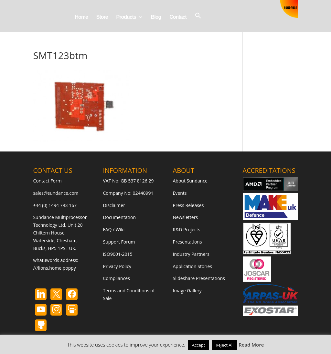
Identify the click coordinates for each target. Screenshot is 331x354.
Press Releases (188, 205)
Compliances (116, 278)
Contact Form (47, 181)
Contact (178, 17)
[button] (198, 22)
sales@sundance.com (55, 193)
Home (81, 17)
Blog (156, 17)
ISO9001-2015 (117, 254)
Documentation (119, 217)
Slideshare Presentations (199, 278)
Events (180, 193)
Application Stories (192, 266)
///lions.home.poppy (54, 268)
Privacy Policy (117, 266)
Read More (251, 344)
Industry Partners (191, 254)
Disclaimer (114, 205)
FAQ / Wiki (113, 229)
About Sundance (190, 181)
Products (126, 17)
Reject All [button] (224, 345)
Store (102, 17)
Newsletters (185, 217)
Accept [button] (198, 345)
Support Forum (119, 242)
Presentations (187, 242)
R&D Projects (186, 229)
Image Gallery (187, 290)
